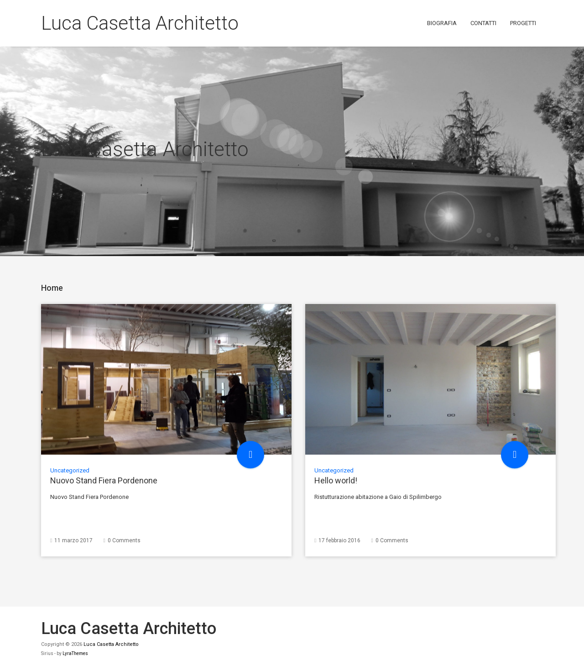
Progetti (523, 23)
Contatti (483, 23)
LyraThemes (75, 653)
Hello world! (335, 480)
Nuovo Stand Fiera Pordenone (103, 480)
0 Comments (124, 540)
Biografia (442, 23)
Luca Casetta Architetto (140, 23)
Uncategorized (69, 470)
